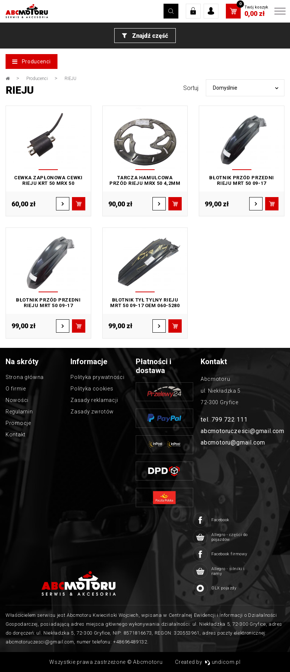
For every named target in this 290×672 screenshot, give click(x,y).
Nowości (17, 400)
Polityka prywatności (97, 377)
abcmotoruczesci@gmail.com (242, 431)
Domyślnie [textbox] (225, 88)
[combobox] (245, 87)
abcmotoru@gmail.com (233, 442)
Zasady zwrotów (92, 412)
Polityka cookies (91, 389)
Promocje (18, 423)
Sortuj (190, 88)
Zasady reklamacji (94, 400)
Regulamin (19, 412)
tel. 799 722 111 (224, 419)
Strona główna (25, 377)
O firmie (16, 389)
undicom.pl (223, 662)
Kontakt (16, 435)
